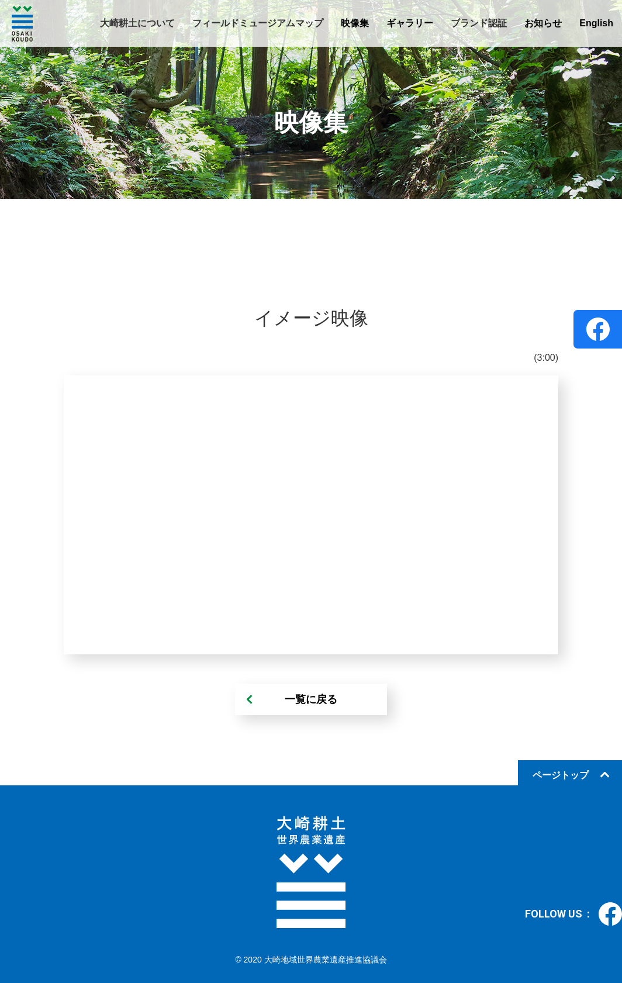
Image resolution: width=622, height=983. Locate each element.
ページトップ (561, 775)
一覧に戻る (311, 699)
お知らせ (543, 23)
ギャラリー (409, 23)
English (596, 23)
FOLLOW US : (573, 914)
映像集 (355, 23)
